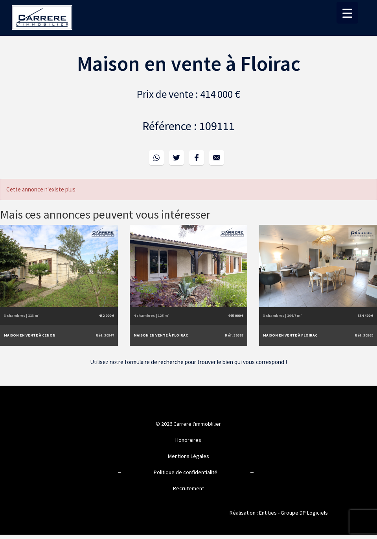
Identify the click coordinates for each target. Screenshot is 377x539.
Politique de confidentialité (185, 472)
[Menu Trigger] (347, 13)
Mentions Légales (188, 456)
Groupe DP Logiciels (304, 512)
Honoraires (188, 439)
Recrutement (188, 488)
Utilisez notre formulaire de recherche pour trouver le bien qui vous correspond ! (188, 362)
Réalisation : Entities (253, 512)
